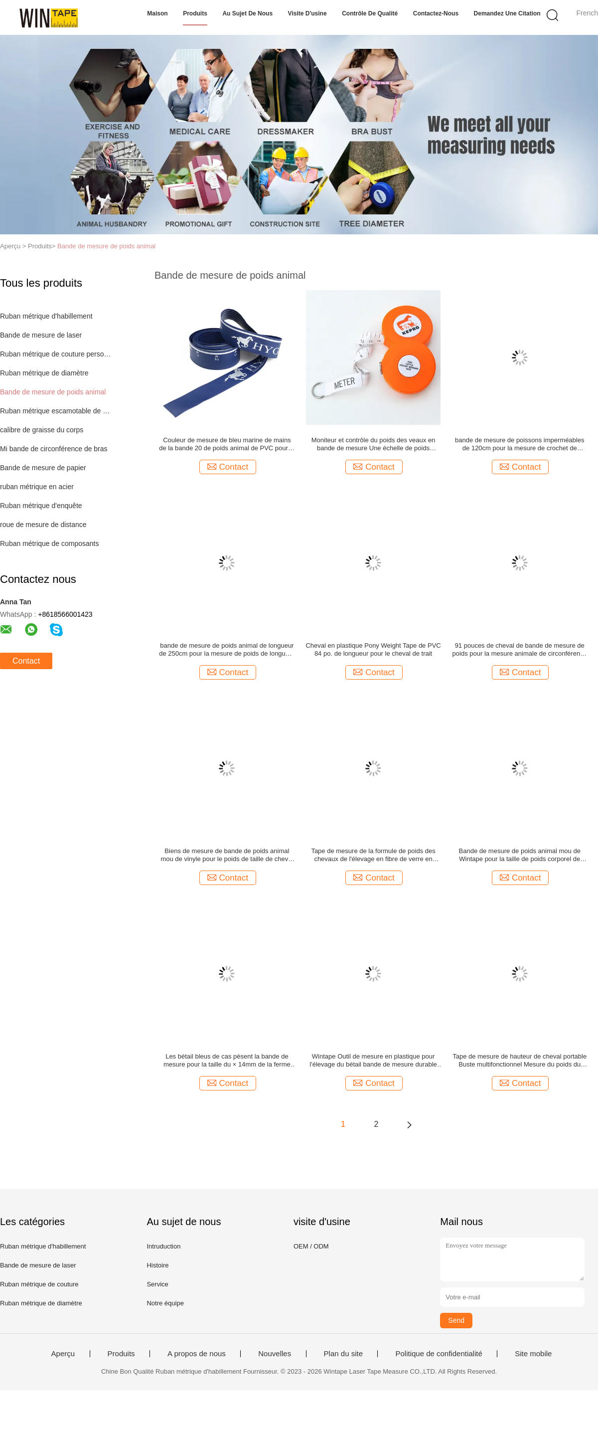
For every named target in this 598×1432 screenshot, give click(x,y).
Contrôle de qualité (370, 13)
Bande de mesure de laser (41, 335)
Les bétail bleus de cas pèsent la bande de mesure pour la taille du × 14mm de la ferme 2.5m (227, 1061)
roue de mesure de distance (43, 525)
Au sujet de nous (247, 13)
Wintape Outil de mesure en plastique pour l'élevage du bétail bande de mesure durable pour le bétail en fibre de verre (373, 1061)
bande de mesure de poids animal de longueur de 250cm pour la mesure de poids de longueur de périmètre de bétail (227, 650)
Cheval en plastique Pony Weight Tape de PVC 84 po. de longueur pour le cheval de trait (373, 649)
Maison (157, 13)
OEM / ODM (311, 1246)
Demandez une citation (507, 13)
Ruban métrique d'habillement (46, 316)
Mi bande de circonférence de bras (54, 449)
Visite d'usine (307, 13)
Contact (26, 661)
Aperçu (63, 1353)
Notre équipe (165, 1303)
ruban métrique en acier (37, 487)
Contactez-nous (435, 13)
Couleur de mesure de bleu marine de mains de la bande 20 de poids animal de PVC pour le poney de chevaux (227, 444)
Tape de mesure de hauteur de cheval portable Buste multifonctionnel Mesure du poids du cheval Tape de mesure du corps (519, 1061)
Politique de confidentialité (438, 1353)
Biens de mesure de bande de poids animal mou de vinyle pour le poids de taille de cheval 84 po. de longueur (226, 855)
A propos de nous (196, 1353)
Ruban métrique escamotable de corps (56, 411)
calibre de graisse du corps (41, 430)
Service (157, 1284)
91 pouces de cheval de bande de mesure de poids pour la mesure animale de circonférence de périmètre (519, 650)
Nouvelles (274, 1353)
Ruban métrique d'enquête (41, 506)
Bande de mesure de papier (43, 468)
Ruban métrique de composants (49, 543)
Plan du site (343, 1353)
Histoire (157, 1265)
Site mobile (533, 1353)
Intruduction (163, 1246)
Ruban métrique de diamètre (44, 373)
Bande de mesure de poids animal (106, 246)
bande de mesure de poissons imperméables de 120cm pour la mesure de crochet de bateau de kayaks (519, 444)
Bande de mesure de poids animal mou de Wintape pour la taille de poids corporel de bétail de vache (520, 855)
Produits (195, 13)
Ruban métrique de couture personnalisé (56, 354)
